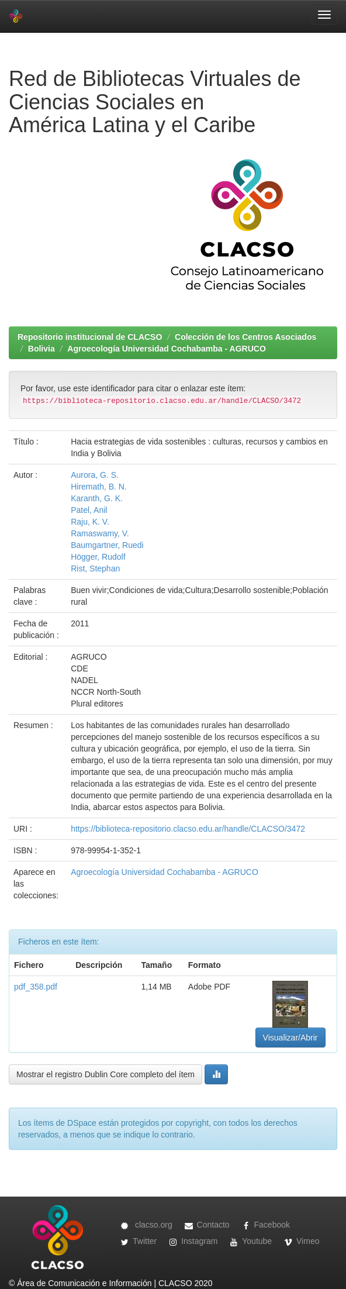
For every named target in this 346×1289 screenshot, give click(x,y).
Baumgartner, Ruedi (107, 545)
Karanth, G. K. (97, 498)
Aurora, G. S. (95, 475)
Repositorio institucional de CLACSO (90, 337)
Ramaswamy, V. (100, 533)
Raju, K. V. (90, 521)
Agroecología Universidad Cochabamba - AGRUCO (166, 348)
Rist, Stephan (95, 568)
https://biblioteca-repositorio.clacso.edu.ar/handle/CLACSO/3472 (188, 828)
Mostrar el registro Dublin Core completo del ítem (105, 1074)
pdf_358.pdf (35, 986)
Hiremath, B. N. (99, 486)
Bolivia (41, 348)
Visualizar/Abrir (290, 1037)
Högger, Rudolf (98, 556)
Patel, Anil (89, 510)
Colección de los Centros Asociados (245, 337)
